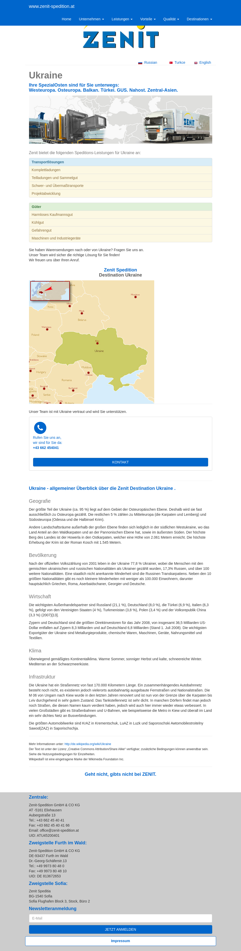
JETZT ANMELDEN (120, 929)
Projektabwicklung (46, 193)
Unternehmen (91, 19)
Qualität (171, 19)
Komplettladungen (46, 170)
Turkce (177, 62)
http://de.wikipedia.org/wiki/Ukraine (88, 744)
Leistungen (122, 19)
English (202, 62)
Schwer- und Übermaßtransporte (58, 186)
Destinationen (199, 19)
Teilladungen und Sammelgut (55, 178)
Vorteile (148, 19)
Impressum (120, 941)
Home (66, 19)
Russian (147, 62)
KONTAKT (120, 462)
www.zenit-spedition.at (52, 6)
